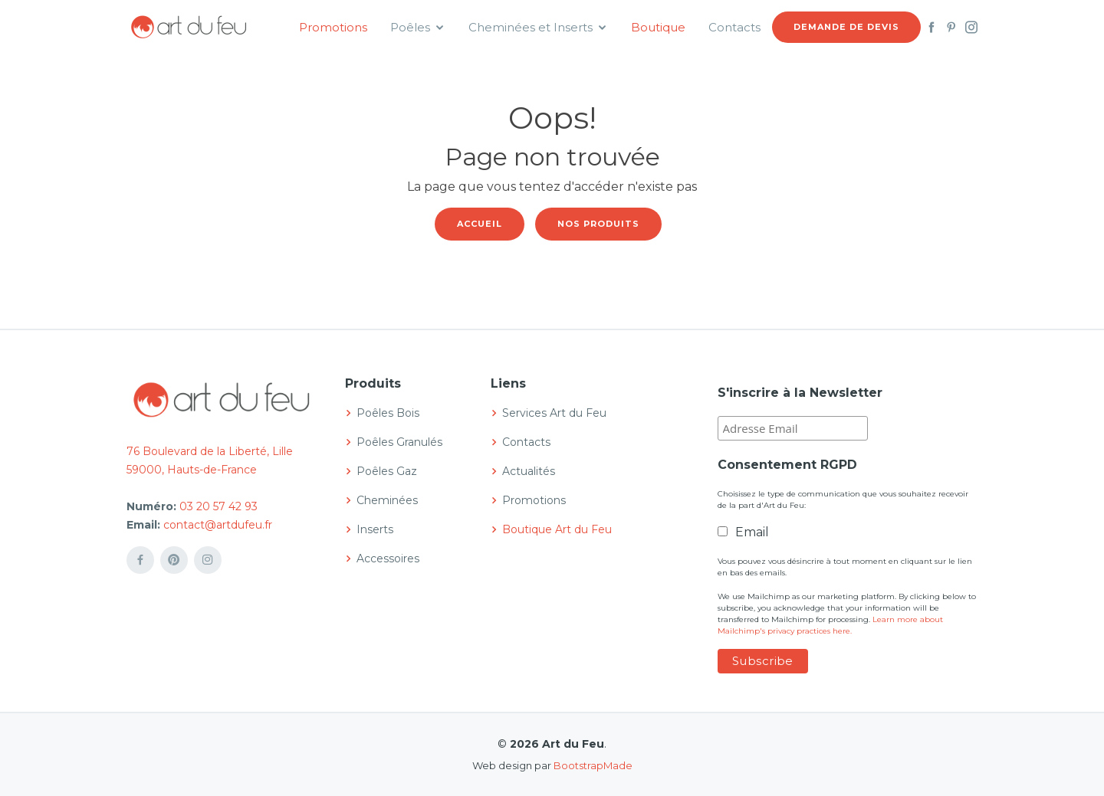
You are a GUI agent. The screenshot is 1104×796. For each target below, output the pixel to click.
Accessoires (387, 558)
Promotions (333, 27)
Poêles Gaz (386, 471)
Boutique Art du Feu (557, 529)
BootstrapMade (593, 765)
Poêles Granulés (399, 442)
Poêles (410, 27)
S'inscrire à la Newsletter (800, 392)
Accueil (479, 223)
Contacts (734, 27)
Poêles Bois (387, 413)
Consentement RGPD (787, 464)
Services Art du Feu (554, 413)
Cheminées (387, 500)
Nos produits (598, 223)
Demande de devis (846, 26)
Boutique (658, 27)
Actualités (528, 471)
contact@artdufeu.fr (217, 525)
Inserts (374, 529)
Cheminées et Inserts (530, 27)
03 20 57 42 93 (218, 506)
